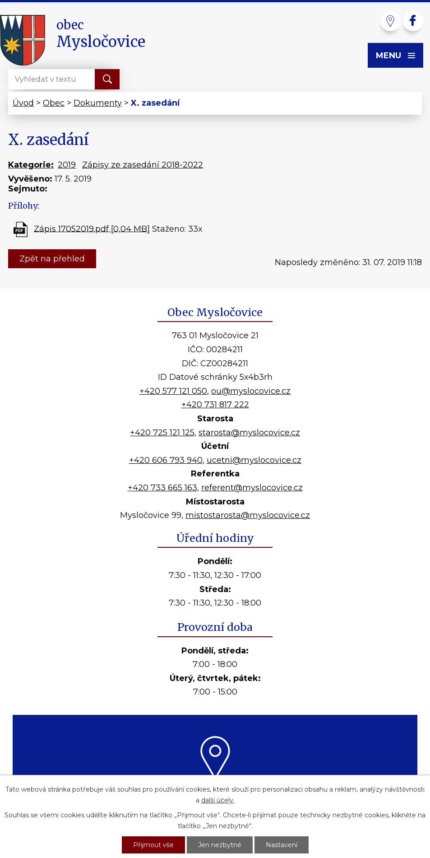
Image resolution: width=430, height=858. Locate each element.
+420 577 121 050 (173, 391)
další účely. (218, 800)
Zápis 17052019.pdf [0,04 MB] (92, 228)
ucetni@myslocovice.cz (254, 460)
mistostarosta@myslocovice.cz (247, 515)
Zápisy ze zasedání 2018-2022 (142, 165)
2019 (67, 165)
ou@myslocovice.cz (251, 391)
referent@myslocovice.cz (252, 488)
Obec (54, 103)
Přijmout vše (153, 845)
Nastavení (281, 845)
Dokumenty (98, 103)
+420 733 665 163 (162, 488)
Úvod (23, 103)
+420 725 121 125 (162, 433)
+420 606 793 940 (166, 460)
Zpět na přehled (52, 259)
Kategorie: (31, 165)
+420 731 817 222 (215, 405)
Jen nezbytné (219, 845)
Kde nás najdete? (215, 791)
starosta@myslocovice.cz (249, 433)
